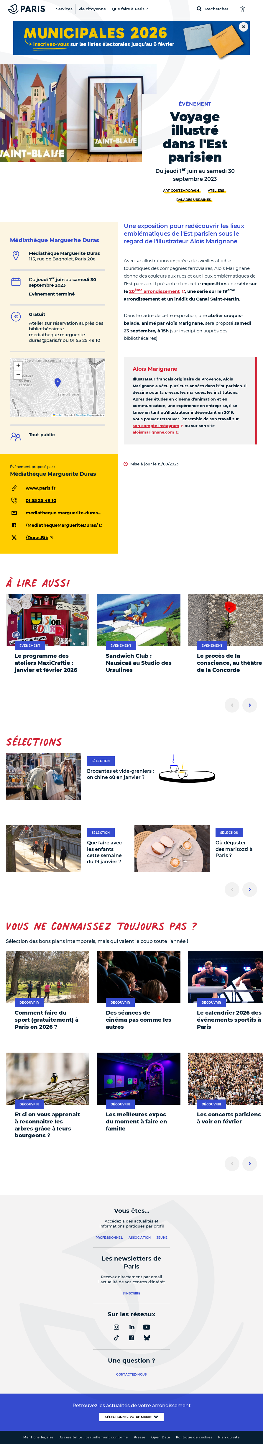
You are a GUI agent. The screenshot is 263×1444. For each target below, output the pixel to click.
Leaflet (57, 415)
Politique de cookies (194, 1437)
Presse (139, 1437)
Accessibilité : (94, 1437)
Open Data (160, 1437)
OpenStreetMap (84, 415)
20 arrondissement (154, 291)
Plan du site (229, 1437)
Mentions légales (38, 1437)
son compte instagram (156, 425)
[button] (58, 383)
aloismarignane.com (153, 432)
